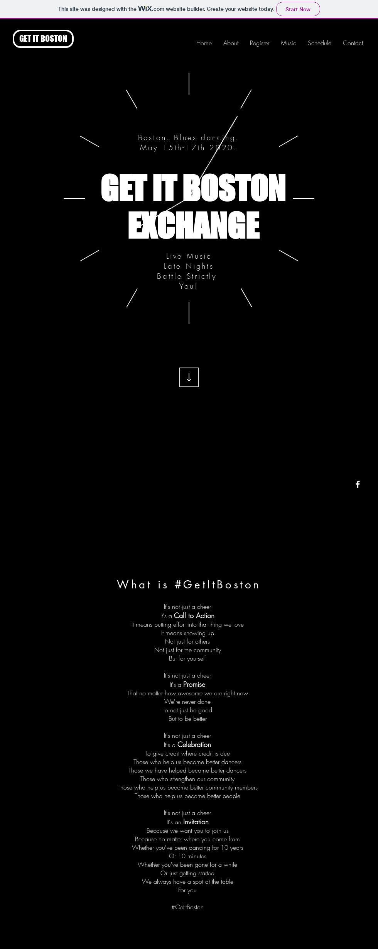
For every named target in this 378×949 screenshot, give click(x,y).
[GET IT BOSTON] (43, 39)
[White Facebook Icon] (358, 484)
